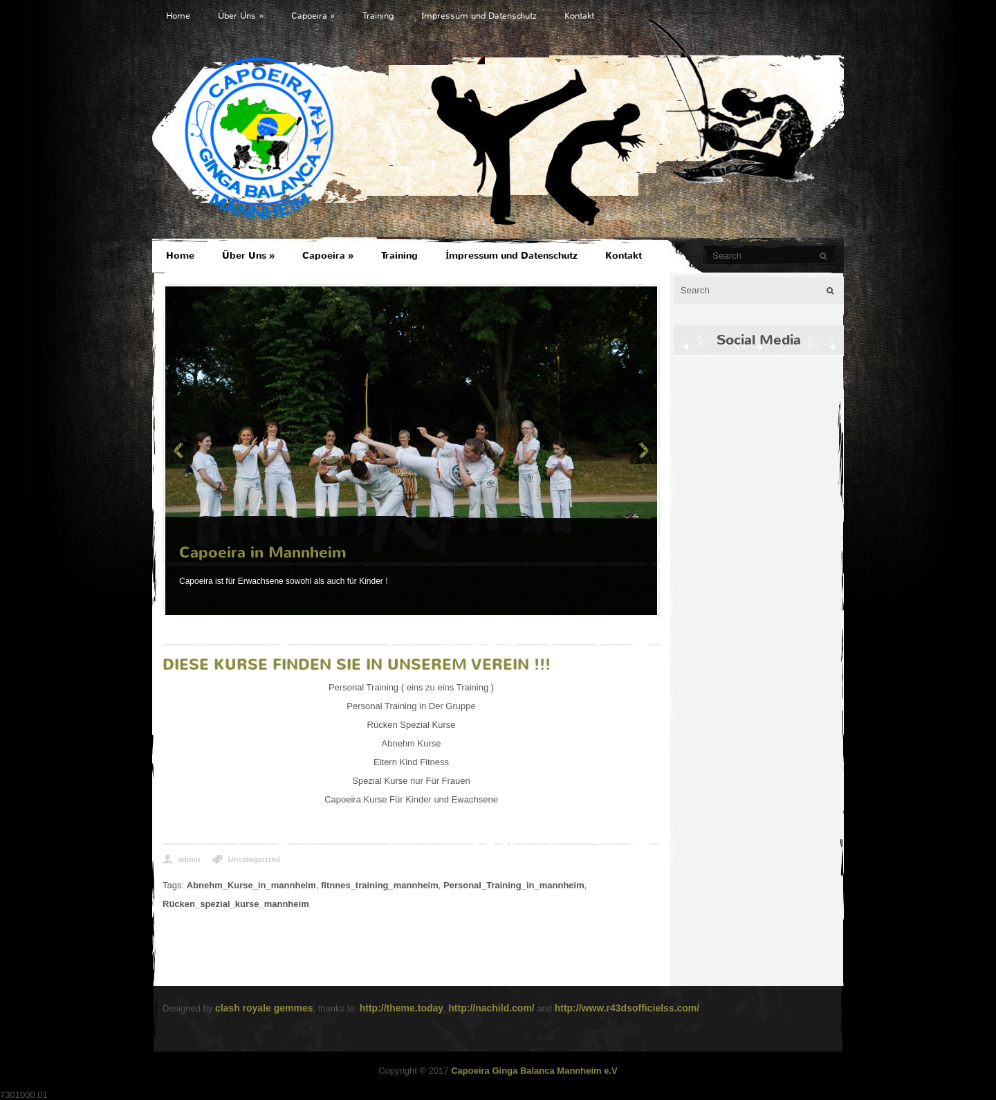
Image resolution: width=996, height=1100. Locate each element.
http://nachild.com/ (491, 1008)
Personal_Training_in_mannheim (513, 885)
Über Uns (241, 15)
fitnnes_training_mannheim (380, 885)
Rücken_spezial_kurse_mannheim (236, 904)
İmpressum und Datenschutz (479, 15)
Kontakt (579, 15)
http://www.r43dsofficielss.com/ (627, 1008)
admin (189, 859)
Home (178, 15)
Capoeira (313, 15)
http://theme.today (401, 1008)
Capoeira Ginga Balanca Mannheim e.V (534, 1070)
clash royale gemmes (264, 1008)
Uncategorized (254, 859)
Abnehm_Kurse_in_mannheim (251, 885)
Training (378, 15)
